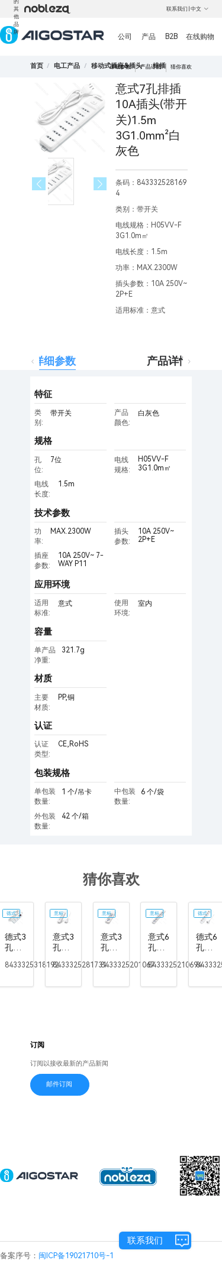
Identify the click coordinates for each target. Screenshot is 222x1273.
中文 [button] (200, 9)
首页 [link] (36, 66)
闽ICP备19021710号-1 (76, 1255)
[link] (67, 66)
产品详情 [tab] (168, 361)
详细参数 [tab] (54, 361)
